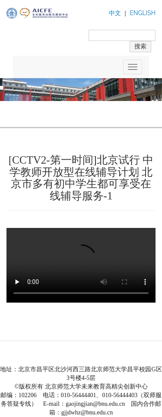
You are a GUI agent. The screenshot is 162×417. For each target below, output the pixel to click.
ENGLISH (143, 12)
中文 (115, 13)
